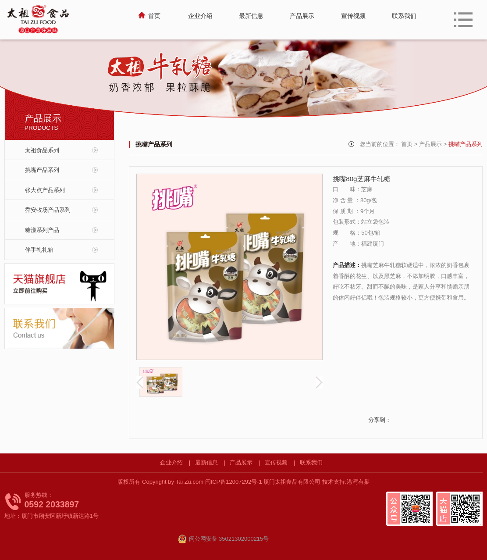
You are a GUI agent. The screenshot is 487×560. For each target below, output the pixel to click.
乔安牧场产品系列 (48, 210)
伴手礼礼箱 (39, 249)
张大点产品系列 (45, 190)
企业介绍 (171, 462)
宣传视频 (276, 462)
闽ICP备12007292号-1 (234, 481)
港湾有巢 (358, 481)
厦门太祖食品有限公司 (291, 481)
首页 (406, 144)
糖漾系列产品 (42, 230)
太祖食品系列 (42, 150)
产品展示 (430, 144)
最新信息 (206, 462)
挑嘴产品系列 (42, 170)
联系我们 (311, 462)
